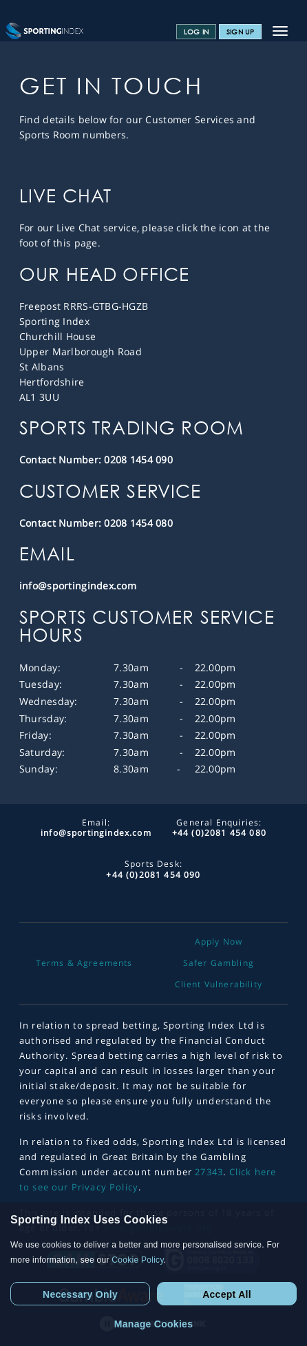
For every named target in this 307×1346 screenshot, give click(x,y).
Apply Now (219, 941)
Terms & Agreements (84, 963)
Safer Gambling (218, 963)
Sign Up (240, 32)
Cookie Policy (137, 1260)
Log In (196, 32)
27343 (209, 1172)
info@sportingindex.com (77, 585)
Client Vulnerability (218, 984)
